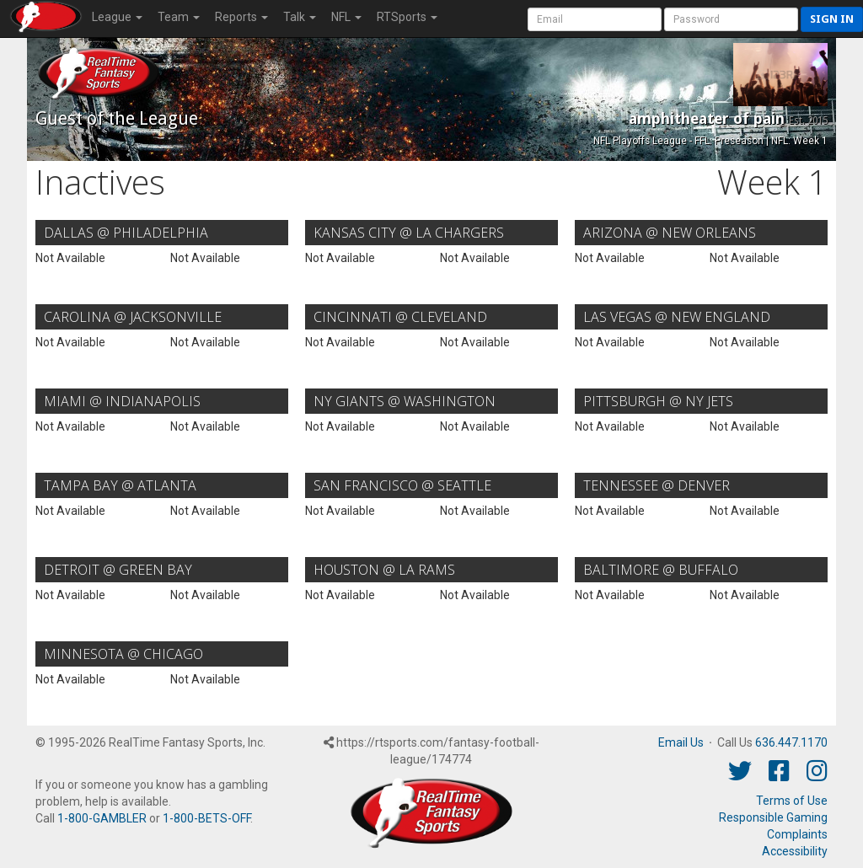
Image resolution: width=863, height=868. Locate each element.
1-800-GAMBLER (102, 818)
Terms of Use (792, 800)
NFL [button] (346, 17)
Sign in (832, 19)
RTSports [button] (407, 17)
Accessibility (795, 851)
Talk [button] (299, 17)
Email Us (681, 742)
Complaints (797, 834)
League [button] (117, 17)
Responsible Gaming (773, 817)
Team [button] (179, 17)
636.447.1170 (791, 742)
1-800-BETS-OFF (206, 818)
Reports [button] (241, 17)
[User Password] (731, 19)
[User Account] (595, 19)
